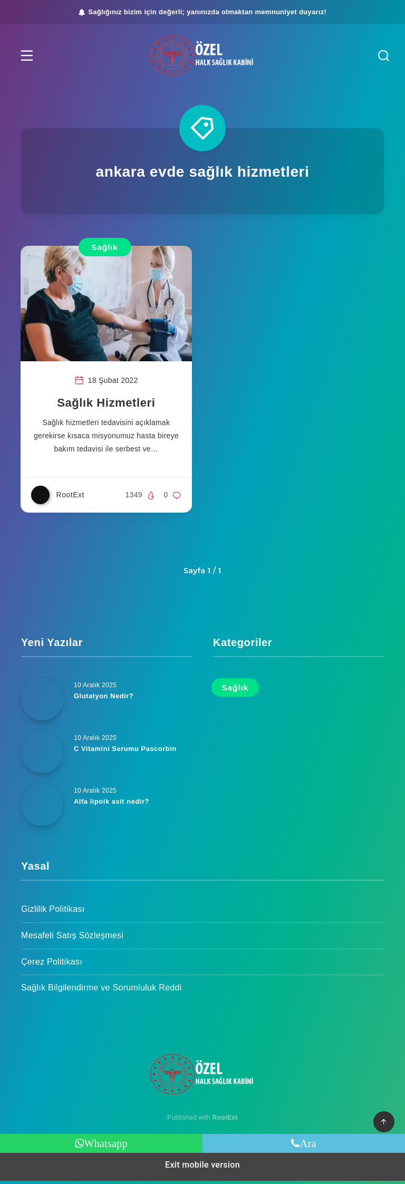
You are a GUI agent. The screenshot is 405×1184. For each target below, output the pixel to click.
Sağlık (105, 247)
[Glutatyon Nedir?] (42, 702)
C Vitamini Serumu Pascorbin (126, 752)
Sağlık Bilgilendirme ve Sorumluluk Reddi (101, 990)
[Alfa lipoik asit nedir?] (42, 808)
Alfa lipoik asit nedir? (112, 804)
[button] (29, 55)
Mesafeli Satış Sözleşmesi (72, 938)
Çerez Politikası (51, 964)
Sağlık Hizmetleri (106, 405)
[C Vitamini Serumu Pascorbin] (42, 755)
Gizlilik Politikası (52, 912)
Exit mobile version (202, 1168)
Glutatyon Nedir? (104, 699)
